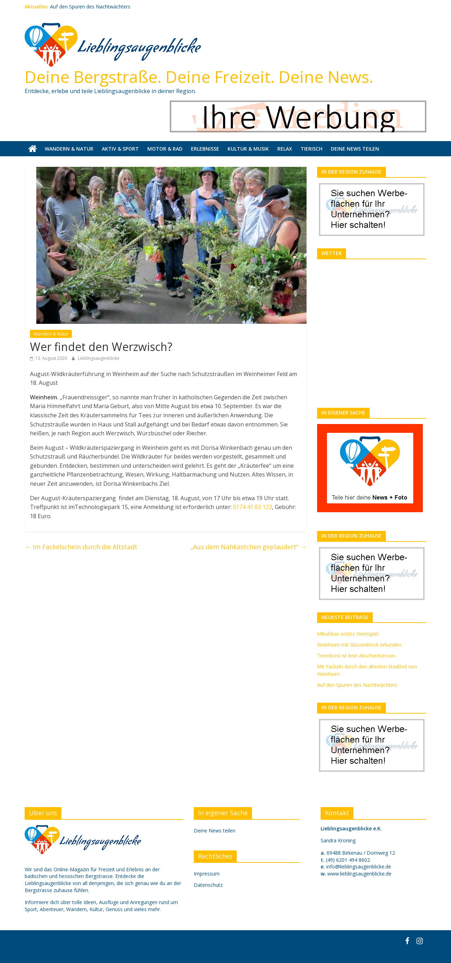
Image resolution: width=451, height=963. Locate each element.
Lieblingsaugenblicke (98, 358)
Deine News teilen (355, 148)
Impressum (207, 873)
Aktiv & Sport (120, 148)
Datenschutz (208, 885)
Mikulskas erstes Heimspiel (347, 633)
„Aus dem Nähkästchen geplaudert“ (249, 547)
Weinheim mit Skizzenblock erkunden (359, 644)
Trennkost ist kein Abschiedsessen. (356, 655)
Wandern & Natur (69, 148)
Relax (284, 148)
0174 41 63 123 (252, 507)
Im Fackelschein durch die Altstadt (81, 547)
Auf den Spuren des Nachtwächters (90, 6)
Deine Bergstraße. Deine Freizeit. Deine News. (199, 76)
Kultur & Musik (248, 148)
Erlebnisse (205, 148)
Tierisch (311, 148)
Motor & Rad (165, 148)
